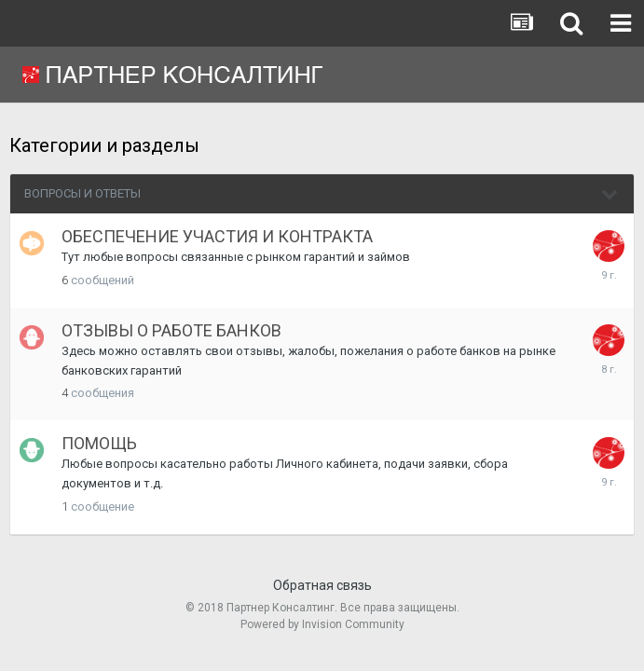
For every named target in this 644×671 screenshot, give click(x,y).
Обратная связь (322, 585)
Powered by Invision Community (322, 624)
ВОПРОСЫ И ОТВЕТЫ (82, 193)
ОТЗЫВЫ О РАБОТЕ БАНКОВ (171, 330)
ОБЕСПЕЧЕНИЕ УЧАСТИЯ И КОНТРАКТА (217, 236)
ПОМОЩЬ (99, 443)
